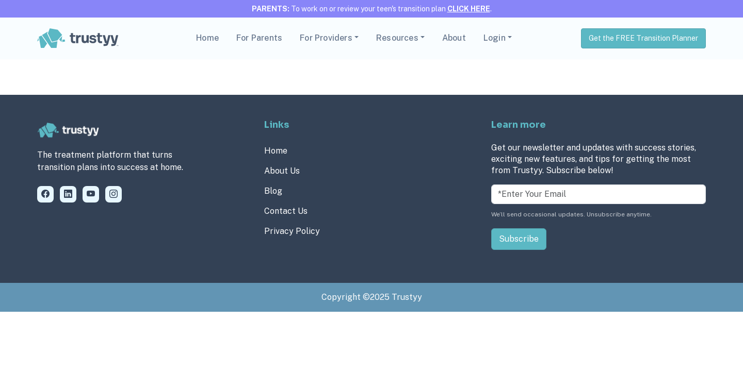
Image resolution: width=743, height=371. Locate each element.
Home (207, 38)
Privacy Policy (292, 231)
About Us (282, 171)
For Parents (259, 38)
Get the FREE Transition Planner (643, 38)
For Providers (326, 38)
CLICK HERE (468, 9)
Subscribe (519, 239)
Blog (273, 191)
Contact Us (286, 211)
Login (494, 38)
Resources (397, 38)
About (454, 38)
